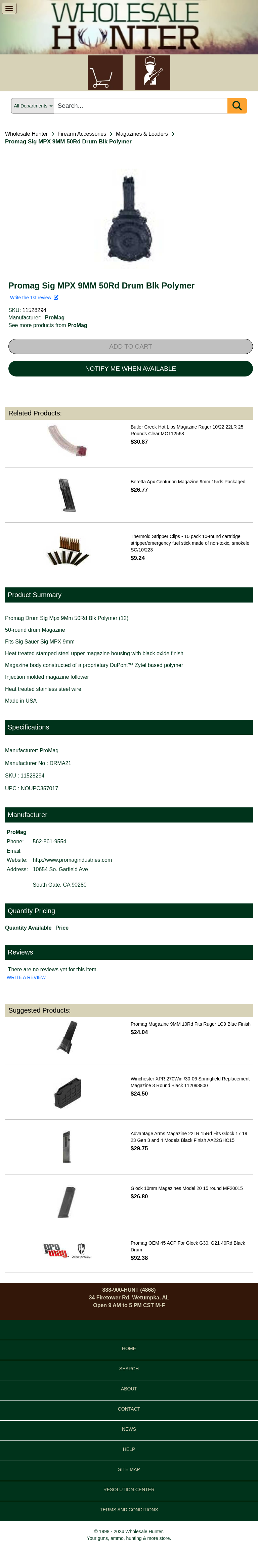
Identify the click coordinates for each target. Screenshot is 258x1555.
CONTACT (129, 1409)
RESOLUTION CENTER (129, 1489)
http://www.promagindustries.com (72, 860)
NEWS (129, 1429)
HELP (129, 1449)
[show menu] (9, 8)
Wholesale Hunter (26, 134)
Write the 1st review (34, 297)
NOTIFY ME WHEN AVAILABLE (130, 368)
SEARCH (129, 1368)
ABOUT (129, 1388)
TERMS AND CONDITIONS (129, 1509)
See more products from (47, 325)
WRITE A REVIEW (26, 977)
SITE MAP (129, 1469)
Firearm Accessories (81, 134)
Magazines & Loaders (142, 134)
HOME (129, 1348)
